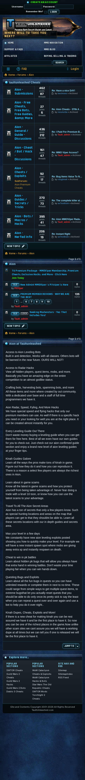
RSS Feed (63, 677)
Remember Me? (36, 11)
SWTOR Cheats (14, 670)
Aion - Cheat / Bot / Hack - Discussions (24, 153)
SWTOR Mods (39, 691)
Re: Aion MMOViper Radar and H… (67, 219)
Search (59, 62)
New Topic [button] (16, 246)
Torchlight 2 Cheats (38, 697)
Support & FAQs (13, 49)
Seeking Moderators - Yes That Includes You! (48, 314)
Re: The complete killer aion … (67, 200)
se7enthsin (63, 203)
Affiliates (10, 56)
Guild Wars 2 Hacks (13, 683)
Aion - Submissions (24, 92)
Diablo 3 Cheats (14, 691)
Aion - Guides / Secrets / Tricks (22, 201)
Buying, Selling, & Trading (60, 56)
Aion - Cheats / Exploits (21, 172)
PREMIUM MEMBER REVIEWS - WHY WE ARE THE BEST (44, 296)
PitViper (18, 288)
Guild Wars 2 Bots (16, 688)
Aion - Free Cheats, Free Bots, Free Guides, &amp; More (24, 110)
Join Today (18, 278)
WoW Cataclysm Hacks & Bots (40, 679)
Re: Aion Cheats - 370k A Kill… (67, 109)
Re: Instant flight (61, 234)
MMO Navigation (53, 42)
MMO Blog (49, 49)
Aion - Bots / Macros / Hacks (24, 220)
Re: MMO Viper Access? (65, 152)
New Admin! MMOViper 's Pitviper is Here (44, 284)
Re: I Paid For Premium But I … (67, 132)
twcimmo (62, 93)
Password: (58, 7)
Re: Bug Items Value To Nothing (67, 176)
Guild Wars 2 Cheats (13, 676)
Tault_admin (64, 134)
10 (48, 301)
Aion (31, 74)
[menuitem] (21, 69)
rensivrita (62, 112)
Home (9, 42)
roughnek (62, 179)
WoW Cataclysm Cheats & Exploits (41, 672)
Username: (27, 7)
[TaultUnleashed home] (32, 26)
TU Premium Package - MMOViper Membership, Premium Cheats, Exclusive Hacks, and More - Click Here (45, 272)
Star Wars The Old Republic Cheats (41, 686)
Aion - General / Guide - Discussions (23, 132)
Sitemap (62, 670)
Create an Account (44, 2)
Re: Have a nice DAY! (63, 90)
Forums (22, 74)
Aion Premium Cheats (22, 186)
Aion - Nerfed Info (23, 235)
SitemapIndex (65, 674)
